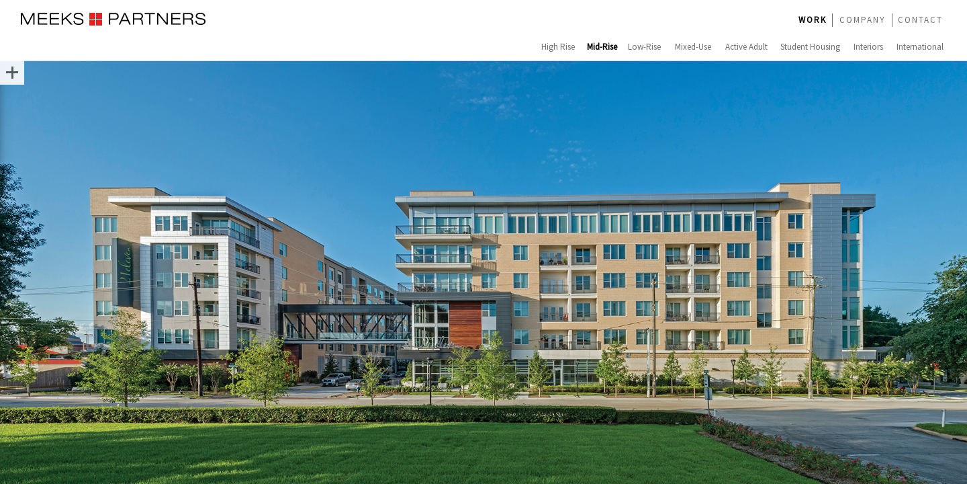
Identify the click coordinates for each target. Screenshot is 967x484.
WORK (812, 20)
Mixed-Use (693, 46)
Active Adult (746, 46)
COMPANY (862, 20)
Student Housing (810, 46)
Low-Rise (644, 46)
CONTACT (920, 20)
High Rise (558, 46)
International (919, 46)
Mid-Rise (602, 46)
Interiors (868, 46)
